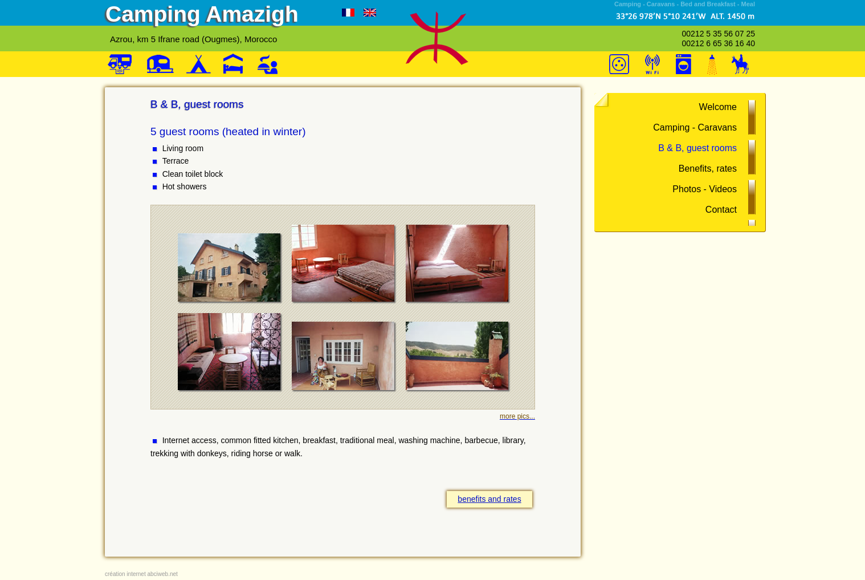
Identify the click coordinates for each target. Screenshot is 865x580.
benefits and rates (489, 499)
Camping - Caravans (695, 127)
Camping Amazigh (202, 14)
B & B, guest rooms (697, 148)
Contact (721, 209)
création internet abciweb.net (141, 574)
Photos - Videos (704, 189)
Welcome (718, 107)
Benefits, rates (708, 168)
